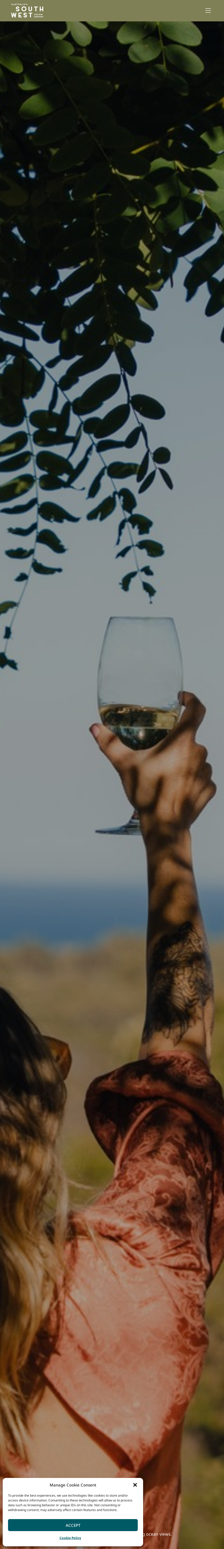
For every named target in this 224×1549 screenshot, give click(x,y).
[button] (135, 1485)
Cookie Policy (70, 1538)
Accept (73, 1525)
